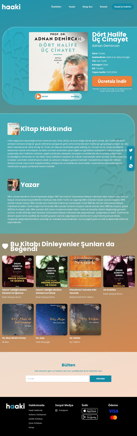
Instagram (61, 410)
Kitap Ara (87, 6)
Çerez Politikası (35, 423)
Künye (31, 427)
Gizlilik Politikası (36, 419)
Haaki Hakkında (35, 410)
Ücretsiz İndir (112, 81)
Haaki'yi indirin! (122, 6)
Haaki (72, 6)
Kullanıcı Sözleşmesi (37, 414)
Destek (103, 6)
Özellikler (56, 6)
